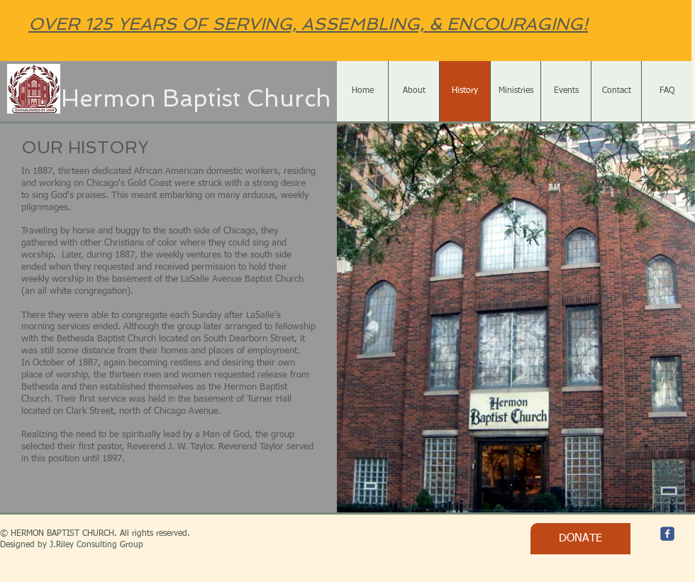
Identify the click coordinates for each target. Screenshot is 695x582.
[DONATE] (580, 538)
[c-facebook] (667, 534)
